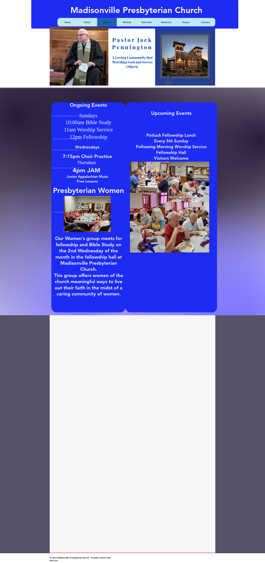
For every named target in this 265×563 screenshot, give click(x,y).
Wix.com (54, 560)
